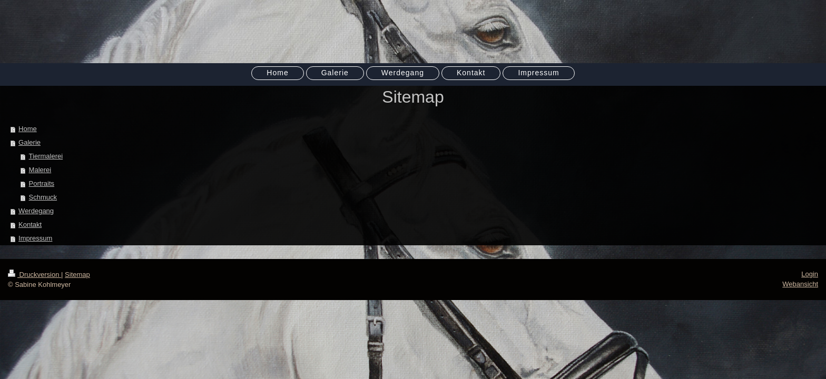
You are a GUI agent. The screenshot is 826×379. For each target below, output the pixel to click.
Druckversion (34, 274)
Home (27, 129)
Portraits (41, 183)
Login (809, 274)
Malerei (40, 170)
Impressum (35, 238)
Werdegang (36, 211)
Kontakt (30, 224)
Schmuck (43, 197)
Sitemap (77, 274)
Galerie (29, 142)
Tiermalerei (46, 156)
